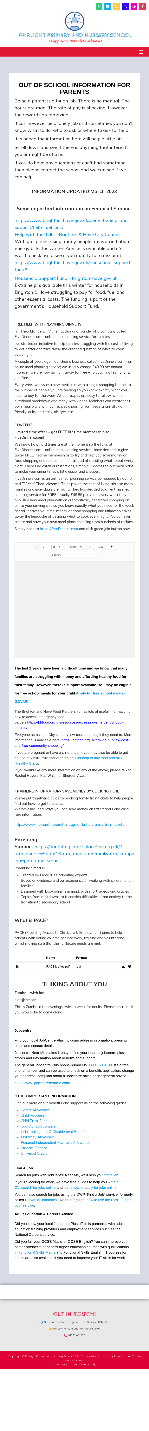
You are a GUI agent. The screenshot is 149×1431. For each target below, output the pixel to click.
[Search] (79, 616)
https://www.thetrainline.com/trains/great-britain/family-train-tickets (69, 886)
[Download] (111, 609)
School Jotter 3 (123, 1418)
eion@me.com (26, 1061)
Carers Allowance (35, 1171)
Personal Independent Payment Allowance (55, 1204)
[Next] (59, 609)
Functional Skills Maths (36, 1314)
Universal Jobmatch (41, 1261)
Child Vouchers (33, 1177)
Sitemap (59, 1426)
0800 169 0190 (100, 1127)
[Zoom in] (81, 609)
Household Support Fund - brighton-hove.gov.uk (66, 278)
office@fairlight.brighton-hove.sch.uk (76, 1390)
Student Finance (34, 1209)
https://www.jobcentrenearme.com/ (42, 1144)
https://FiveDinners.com (59, 564)
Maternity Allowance (38, 1198)
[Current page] (47, 609)
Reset (101, 608)
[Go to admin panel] (81, 1426)
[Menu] (141, 52)
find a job (111, 1237)
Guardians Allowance (38, 1187)
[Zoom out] (90, 609)
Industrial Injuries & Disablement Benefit (53, 1193)
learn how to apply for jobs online (90, 1249)
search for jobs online (38, 1249)
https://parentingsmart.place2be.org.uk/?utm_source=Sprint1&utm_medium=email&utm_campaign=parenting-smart (74, 915)
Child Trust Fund (34, 1182)
